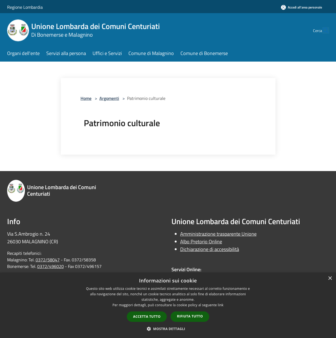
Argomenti (109, 98)
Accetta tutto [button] (146, 316)
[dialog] (168, 305)
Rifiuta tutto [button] (190, 316)
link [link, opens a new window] (220, 305)
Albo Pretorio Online (201, 241)
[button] (168, 328)
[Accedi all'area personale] (301, 7)
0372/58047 (48, 259)
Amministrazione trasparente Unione (218, 234)
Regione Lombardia (25, 7)
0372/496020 (50, 266)
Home (86, 98)
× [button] (330, 278)
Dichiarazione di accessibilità (209, 249)
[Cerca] (322, 30)
